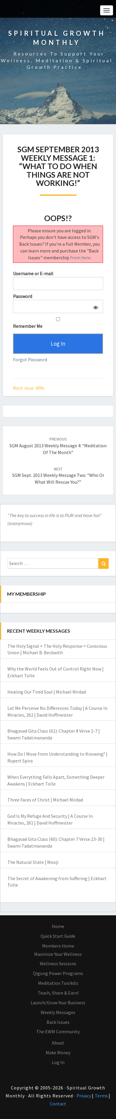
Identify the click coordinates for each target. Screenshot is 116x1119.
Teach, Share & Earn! (58, 993)
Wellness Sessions (58, 963)
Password (22, 296)
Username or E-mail (33, 273)
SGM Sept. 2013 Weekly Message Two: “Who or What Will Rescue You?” (58, 475)
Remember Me (58, 323)
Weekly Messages (58, 1012)
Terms (102, 1096)
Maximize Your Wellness (58, 954)
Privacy (84, 1096)
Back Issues (58, 1022)
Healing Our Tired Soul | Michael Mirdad (46, 692)
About (58, 1043)
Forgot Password (30, 359)
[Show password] (94, 306)
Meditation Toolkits (58, 983)
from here (80, 257)
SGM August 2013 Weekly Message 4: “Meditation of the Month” (58, 445)
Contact (58, 1104)
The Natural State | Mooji (32, 862)
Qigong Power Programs (58, 973)
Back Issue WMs (28, 388)
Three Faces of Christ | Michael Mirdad (45, 800)
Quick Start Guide (58, 936)
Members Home (58, 946)
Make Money (58, 1052)
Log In (58, 1062)
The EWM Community (58, 1031)
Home (58, 926)
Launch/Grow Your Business (58, 1002)
